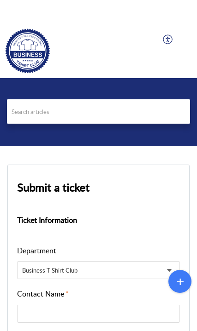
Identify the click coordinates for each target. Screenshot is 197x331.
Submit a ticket (53, 187)
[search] (98, 111)
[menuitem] (168, 39)
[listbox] (98, 270)
